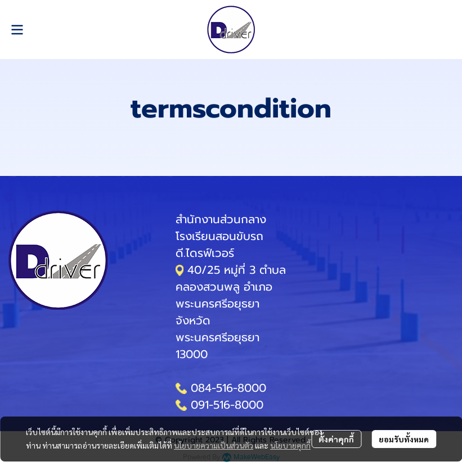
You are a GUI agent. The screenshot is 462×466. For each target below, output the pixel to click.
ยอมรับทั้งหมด (404, 439)
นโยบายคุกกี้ (290, 445)
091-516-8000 (227, 404)
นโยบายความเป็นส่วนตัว (213, 445)
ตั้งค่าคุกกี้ (336, 439)
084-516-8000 (228, 387)
